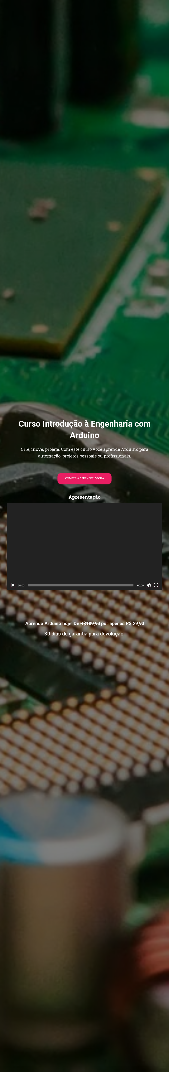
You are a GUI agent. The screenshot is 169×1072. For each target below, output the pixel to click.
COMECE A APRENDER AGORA (84, 478)
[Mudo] (148, 585)
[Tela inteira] (156, 585)
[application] (84, 546)
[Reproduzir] (13, 585)
